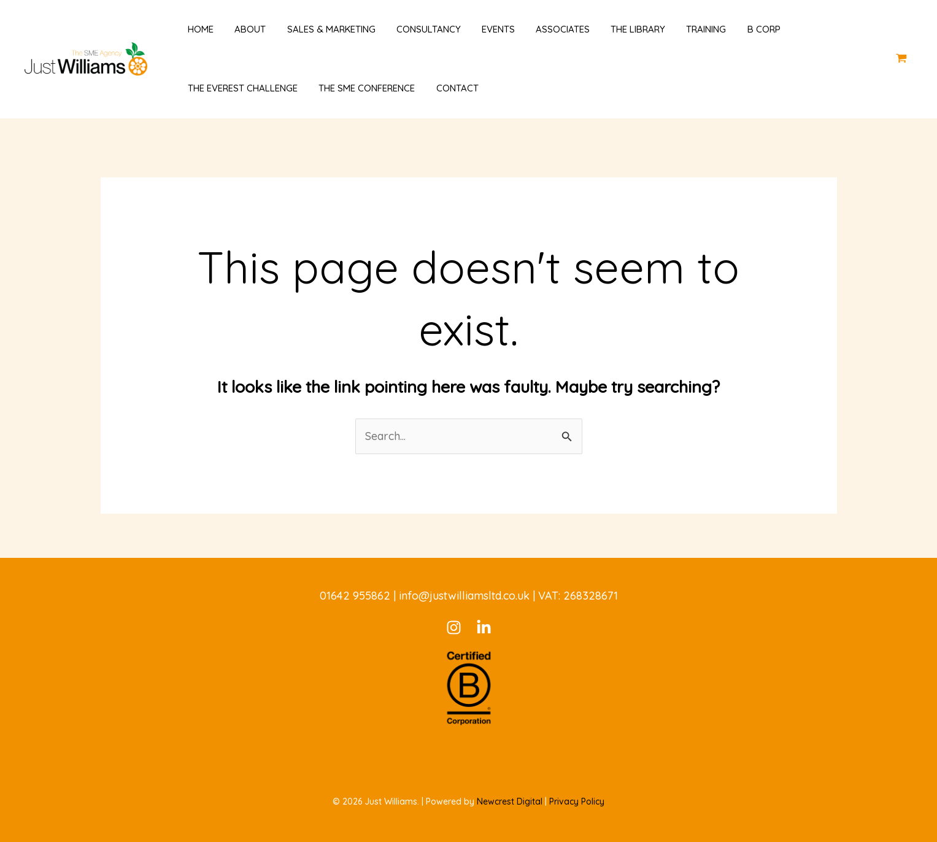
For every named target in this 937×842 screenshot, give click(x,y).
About (242, 29)
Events (482, 29)
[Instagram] (453, 627)
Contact (447, 88)
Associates (545, 29)
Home (196, 29)
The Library (617, 29)
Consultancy (416, 29)
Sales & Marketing (321, 29)
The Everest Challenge (238, 88)
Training (683, 29)
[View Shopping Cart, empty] (901, 58)
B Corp (738, 29)
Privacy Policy (576, 801)
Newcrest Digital (509, 801)
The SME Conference (359, 88)
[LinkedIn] (484, 627)
